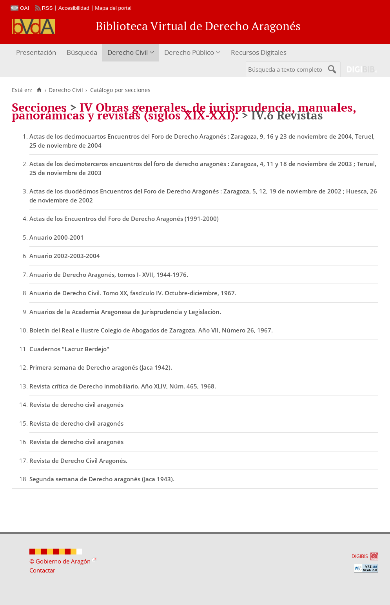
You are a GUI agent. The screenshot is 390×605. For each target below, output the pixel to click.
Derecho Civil (127, 52)
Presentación (36, 52)
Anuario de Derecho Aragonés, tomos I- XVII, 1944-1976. (108, 274)
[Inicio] (39, 90)
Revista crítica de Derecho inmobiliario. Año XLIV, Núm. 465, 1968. (122, 386)
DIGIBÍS (360, 556)
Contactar (42, 570)
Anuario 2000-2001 (56, 237)
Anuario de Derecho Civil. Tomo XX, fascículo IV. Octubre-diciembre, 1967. (132, 293)
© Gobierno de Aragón (60, 561)
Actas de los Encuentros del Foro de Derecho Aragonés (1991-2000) (124, 218)
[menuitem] (37, 52)
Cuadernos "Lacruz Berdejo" (69, 349)
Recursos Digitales (259, 52)
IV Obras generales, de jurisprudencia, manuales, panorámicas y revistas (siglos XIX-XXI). (184, 111)
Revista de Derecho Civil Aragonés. (78, 460)
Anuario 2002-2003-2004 (64, 256)
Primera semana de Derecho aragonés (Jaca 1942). (100, 367)
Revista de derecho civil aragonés (76, 404)
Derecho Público (189, 52)
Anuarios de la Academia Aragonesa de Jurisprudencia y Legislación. (125, 312)
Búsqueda (82, 52)
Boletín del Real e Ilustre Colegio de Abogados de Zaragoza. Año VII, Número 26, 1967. (151, 330)
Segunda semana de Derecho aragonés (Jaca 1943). (101, 479)
